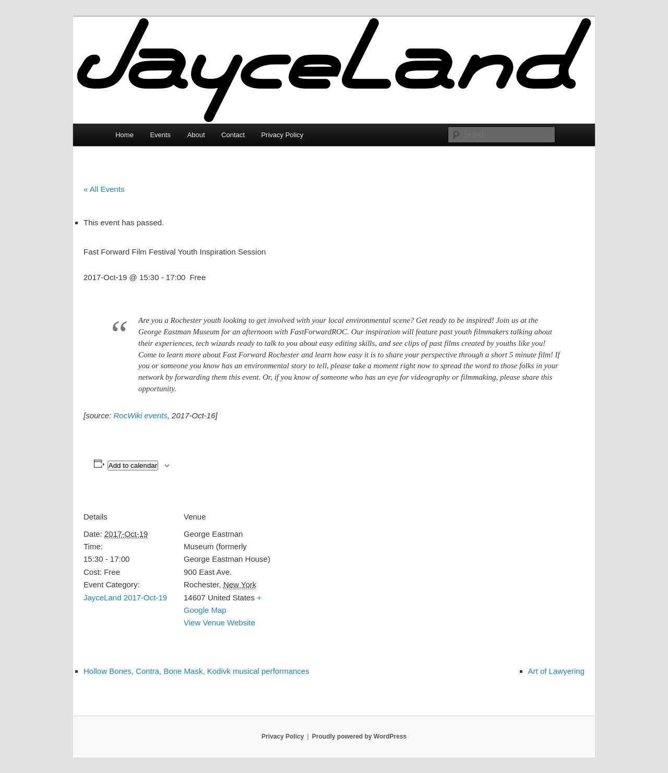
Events (160, 135)
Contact (233, 135)
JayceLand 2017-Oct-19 (125, 597)
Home (124, 135)
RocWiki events (141, 415)
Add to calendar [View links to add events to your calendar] (133, 465)
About (196, 135)
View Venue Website (219, 622)
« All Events (104, 189)
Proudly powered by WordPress (359, 736)
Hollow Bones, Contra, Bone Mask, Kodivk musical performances (196, 671)
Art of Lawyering (556, 671)
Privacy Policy (282, 135)
